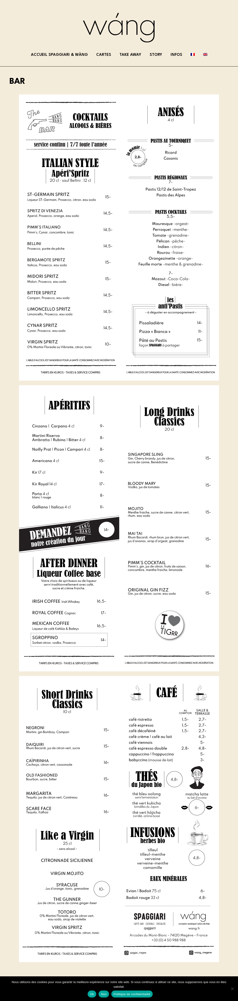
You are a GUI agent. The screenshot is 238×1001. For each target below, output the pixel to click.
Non (104, 994)
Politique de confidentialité (132, 994)
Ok (92, 994)
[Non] (232, 988)
